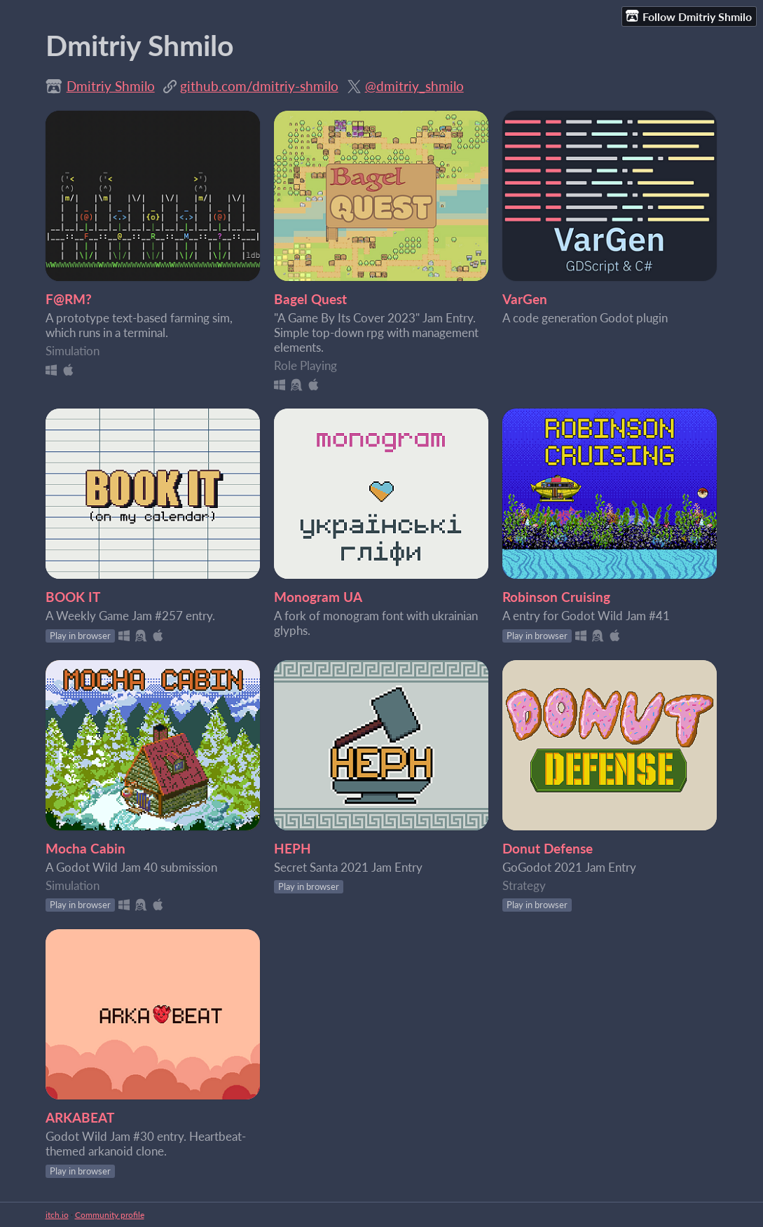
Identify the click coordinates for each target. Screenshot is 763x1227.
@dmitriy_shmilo (414, 86)
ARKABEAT (80, 1117)
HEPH (292, 848)
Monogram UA (318, 597)
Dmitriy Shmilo (111, 86)
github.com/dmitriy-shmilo (259, 86)
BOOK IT (73, 597)
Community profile (109, 1214)
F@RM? (69, 299)
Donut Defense (547, 848)
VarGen (524, 299)
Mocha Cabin (85, 848)
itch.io (57, 1214)
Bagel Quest (310, 299)
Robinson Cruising (556, 597)
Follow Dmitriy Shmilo (689, 16)
